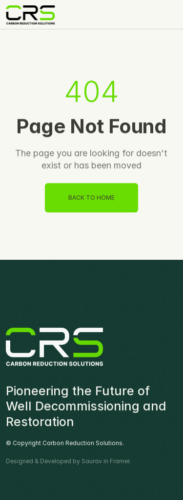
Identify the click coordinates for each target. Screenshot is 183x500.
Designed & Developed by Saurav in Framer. (68, 461)
